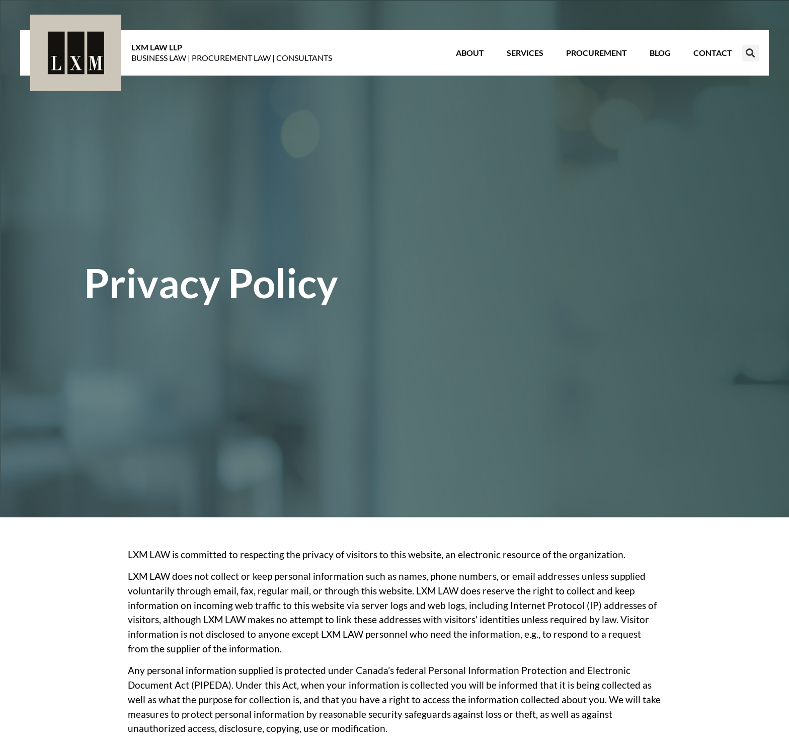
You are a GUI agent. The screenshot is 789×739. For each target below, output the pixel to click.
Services (525, 52)
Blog (660, 52)
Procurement (596, 52)
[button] (750, 53)
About (470, 52)
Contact (712, 52)
